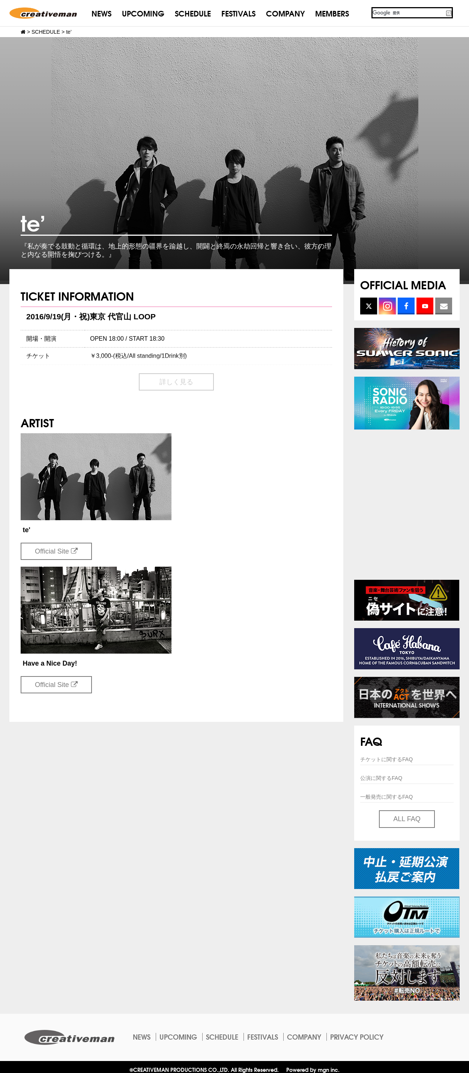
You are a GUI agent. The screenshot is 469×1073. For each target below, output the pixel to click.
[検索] (408, 12)
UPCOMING (143, 13)
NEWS (101, 13)
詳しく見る (176, 382)
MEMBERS (332, 13)
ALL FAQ (406, 819)
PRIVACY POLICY (356, 1036)
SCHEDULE (193, 13)
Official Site (56, 551)
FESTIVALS (238, 13)
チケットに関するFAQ (386, 759)
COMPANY (285, 13)
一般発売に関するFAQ (386, 797)
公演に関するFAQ (381, 778)
